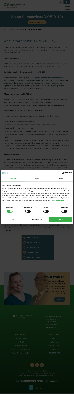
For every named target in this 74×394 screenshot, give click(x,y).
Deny (13, 219)
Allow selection (37, 219)
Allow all (60, 219)
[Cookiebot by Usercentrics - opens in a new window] (63, 173)
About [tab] (61, 179)
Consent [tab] (13, 179)
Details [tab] (37, 179)
